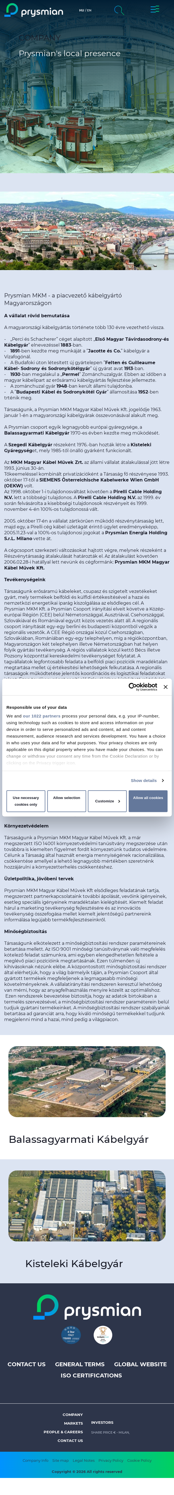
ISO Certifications (91, 1375)
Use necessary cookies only (26, 801)
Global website (140, 1364)
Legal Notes (84, 1460)
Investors (102, 1422)
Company (73, 1414)
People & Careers (63, 1432)
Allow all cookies (148, 798)
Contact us (27, 1364)
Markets (73, 1423)
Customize (107, 801)
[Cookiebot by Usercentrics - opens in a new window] (132, 687)
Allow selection (66, 798)
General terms (80, 1364)
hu (81, 10)
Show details (144, 780)
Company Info (35, 1460)
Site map (60, 1460)
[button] (154, 10)
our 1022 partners (41, 716)
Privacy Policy (110, 1460)
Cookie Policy (139, 1460)
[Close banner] (166, 687)
